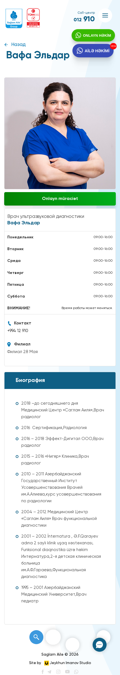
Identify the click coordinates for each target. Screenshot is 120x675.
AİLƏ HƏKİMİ (96, 52)
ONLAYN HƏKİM (96, 36)
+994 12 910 (17, 331)
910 (84, 19)
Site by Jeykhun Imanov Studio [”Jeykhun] (60, 663)
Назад (18, 44)
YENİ (112, 46)
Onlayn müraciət (60, 199)
